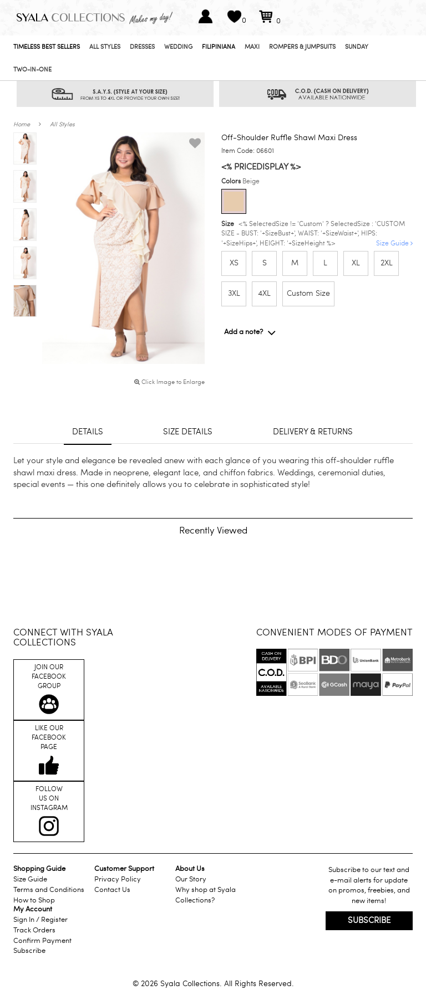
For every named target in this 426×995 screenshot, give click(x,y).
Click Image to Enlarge (169, 382)
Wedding (178, 46)
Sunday (356, 46)
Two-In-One (32, 69)
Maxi (252, 46)
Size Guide (394, 243)
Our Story (190, 879)
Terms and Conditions (48, 889)
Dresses (142, 46)
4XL (264, 293)
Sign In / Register (40, 919)
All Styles (104, 46)
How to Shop (34, 900)
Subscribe (29, 950)
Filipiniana (218, 46)
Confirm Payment (42, 940)
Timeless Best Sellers (46, 46)
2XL (387, 263)
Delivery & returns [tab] (313, 432)
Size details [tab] (187, 432)
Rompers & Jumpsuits (302, 46)
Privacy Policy (117, 879)
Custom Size (308, 293)
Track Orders (34, 930)
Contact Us (112, 889)
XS (234, 263)
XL (356, 263)
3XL (234, 293)
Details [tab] (87, 432)
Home (21, 124)
